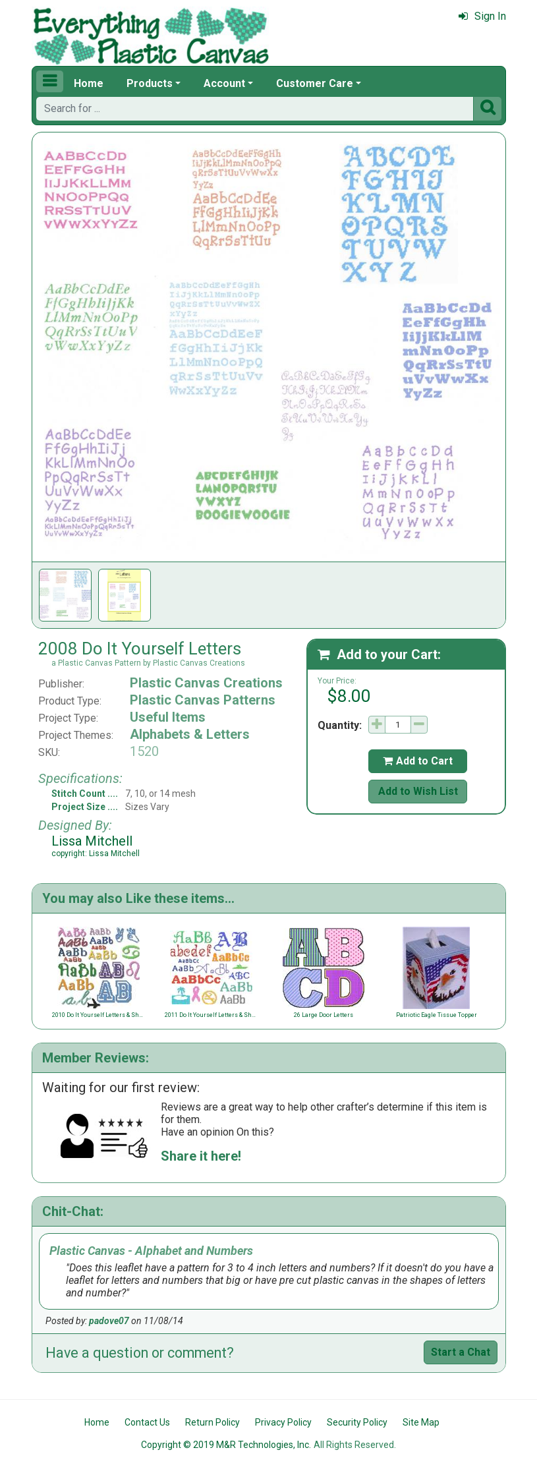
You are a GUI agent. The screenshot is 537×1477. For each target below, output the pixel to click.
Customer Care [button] (314, 83)
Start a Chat (460, 1352)
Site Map (421, 1422)
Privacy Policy (283, 1422)
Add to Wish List (418, 791)
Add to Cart (418, 761)
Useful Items (168, 717)
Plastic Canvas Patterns (202, 700)
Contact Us (147, 1422)
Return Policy (212, 1422)
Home (88, 83)
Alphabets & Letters (190, 734)
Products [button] (150, 83)
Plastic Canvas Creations (206, 683)
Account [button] (224, 83)
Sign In (482, 16)
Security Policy (357, 1422)
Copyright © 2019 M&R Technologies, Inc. (226, 1444)
